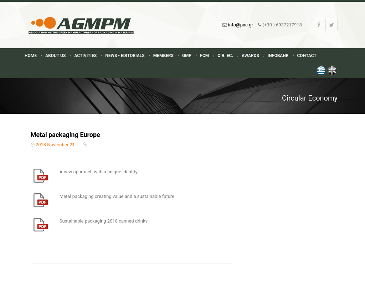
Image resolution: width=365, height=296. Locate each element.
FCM (204, 55)
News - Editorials (124, 55)
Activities (85, 55)
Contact (307, 55)
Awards (250, 55)
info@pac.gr (240, 24)
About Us (55, 55)
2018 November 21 (55, 144)
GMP (186, 55)
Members (163, 55)
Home (31, 55)
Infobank (278, 55)
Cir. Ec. (225, 55)
